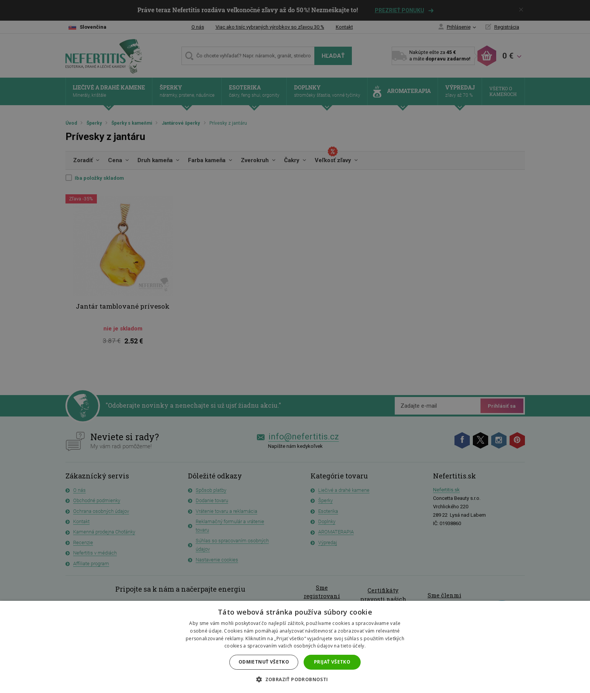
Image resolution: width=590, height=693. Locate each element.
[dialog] (295, 346)
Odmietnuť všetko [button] (264, 662)
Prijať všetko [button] (332, 662)
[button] (295, 679)
